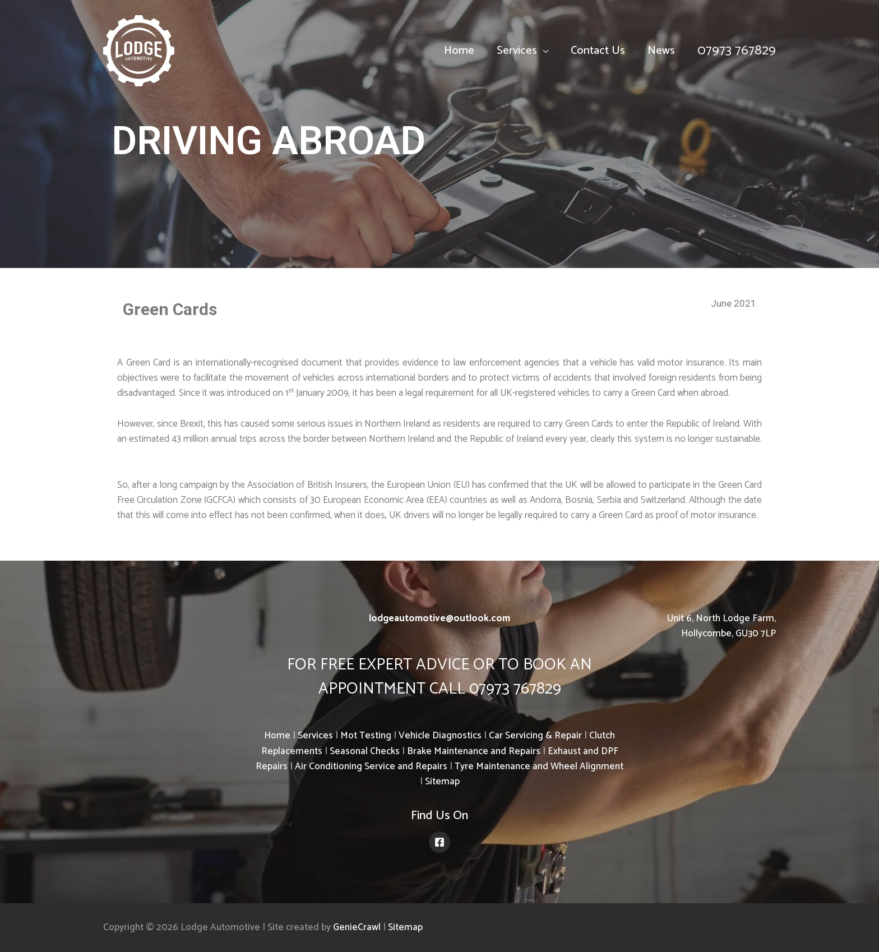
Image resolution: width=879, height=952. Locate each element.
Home (459, 50)
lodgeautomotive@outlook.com (439, 618)
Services (517, 50)
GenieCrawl (357, 927)
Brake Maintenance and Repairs (473, 751)
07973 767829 (736, 51)
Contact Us (598, 50)
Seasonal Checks (365, 751)
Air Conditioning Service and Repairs (371, 766)
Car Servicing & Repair (535, 735)
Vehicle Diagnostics (440, 735)
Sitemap (442, 781)
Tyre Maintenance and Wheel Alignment (539, 766)
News (661, 50)
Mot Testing (365, 735)
